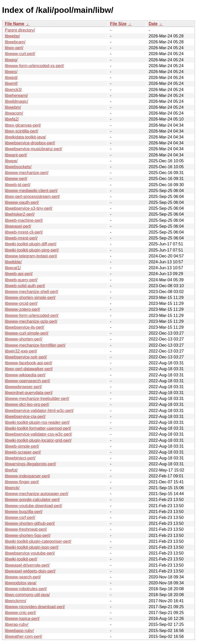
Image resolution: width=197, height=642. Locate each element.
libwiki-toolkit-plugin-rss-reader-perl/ (37, 422)
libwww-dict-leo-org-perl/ (27, 404)
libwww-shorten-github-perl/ (30, 523)
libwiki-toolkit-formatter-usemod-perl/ (38, 428)
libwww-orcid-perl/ (21, 303)
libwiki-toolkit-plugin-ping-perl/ (32, 250)
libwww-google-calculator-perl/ (32, 499)
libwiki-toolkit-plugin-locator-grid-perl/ (38, 440)
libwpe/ (11, 161)
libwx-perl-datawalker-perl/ (29, 369)
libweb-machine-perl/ (24, 220)
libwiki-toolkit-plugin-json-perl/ (31, 547)
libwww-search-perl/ (23, 577)
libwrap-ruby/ (16, 624)
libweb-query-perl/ (21, 280)
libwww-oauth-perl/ (22, 202)
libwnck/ (12, 488)
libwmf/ (11, 83)
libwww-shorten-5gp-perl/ (28, 535)
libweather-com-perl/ (23, 636)
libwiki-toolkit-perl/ (21, 559)
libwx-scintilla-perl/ (21, 131)
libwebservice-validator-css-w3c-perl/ (38, 434)
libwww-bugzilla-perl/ (24, 511)
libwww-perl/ (16, 178)
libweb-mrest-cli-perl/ (24, 232)
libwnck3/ (13, 89)
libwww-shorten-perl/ (23, 339)
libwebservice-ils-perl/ (24, 327)
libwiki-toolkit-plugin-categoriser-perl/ (38, 541)
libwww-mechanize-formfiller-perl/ (35, 345)
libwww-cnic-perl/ (20, 612)
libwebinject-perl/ (20, 458)
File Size (118, 24)
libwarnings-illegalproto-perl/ (30, 464)
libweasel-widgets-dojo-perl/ (30, 571)
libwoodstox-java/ (20, 583)
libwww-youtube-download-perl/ (33, 506)
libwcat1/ (13, 268)
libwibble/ (13, 262)
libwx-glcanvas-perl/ (23, 125)
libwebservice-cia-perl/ (25, 416)
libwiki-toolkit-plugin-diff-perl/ (30, 244)
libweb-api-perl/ (19, 274)
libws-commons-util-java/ (27, 595)
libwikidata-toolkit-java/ (25, 137)
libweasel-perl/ (18, 226)
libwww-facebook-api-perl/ (28, 363)
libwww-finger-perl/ (22, 482)
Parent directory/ (20, 30)
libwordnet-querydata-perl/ (29, 392)
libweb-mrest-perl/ (21, 238)
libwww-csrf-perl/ (20, 517)
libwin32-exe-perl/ (21, 351)
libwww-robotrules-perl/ (26, 589)
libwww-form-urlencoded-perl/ (31, 315)
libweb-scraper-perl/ (23, 452)
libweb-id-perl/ (18, 185)
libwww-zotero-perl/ (22, 309)
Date (153, 24)
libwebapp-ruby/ (19, 630)
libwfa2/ (12, 119)
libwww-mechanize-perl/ (26, 172)
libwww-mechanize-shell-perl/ (31, 291)
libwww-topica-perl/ (22, 618)
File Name (14, 24)
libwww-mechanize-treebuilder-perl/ (37, 398)
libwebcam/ (15, 42)
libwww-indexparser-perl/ (27, 476)
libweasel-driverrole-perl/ (27, 565)
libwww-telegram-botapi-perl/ (31, 256)
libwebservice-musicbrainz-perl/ (33, 149)
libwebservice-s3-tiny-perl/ (28, 208)
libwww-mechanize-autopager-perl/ (36, 493)
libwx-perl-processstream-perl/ (32, 196)
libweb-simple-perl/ (22, 446)
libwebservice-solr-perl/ (26, 357)
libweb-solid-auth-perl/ (25, 286)
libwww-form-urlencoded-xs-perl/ (34, 66)
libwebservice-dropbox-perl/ (30, 143)
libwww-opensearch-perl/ (27, 381)
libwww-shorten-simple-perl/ (30, 297)
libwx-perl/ (14, 48)
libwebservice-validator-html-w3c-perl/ (39, 410)
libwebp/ (12, 36)
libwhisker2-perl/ (20, 214)
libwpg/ (11, 60)
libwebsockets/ (18, 167)
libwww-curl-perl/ (20, 54)
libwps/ (11, 71)
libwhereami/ (16, 95)
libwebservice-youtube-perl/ (30, 553)
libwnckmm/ (15, 601)
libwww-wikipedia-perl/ (25, 375)
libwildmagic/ (16, 101)
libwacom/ (14, 113)
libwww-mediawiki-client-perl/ (31, 190)
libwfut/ (11, 470)
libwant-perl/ (16, 155)
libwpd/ (11, 77)
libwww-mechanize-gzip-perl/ (31, 321)
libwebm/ (13, 107)
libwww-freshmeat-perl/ (26, 529)
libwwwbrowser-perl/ (23, 387)
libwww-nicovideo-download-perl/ (35, 607)
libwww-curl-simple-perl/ (26, 333)
